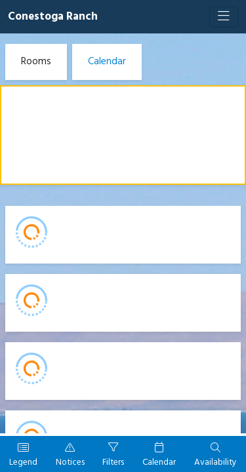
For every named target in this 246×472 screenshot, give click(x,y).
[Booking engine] (123, 252)
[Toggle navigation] (223, 17)
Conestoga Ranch (53, 17)
